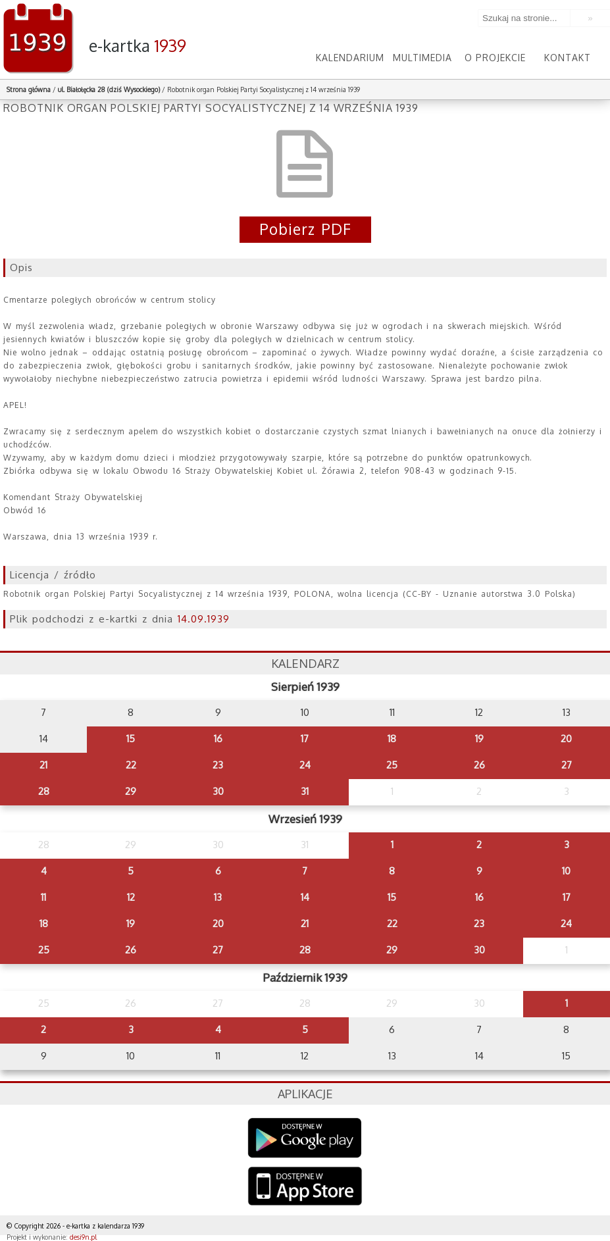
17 (305, 738)
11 (43, 897)
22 (131, 765)
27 (566, 765)
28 (43, 791)
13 (218, 897)
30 (218, 791)
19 (479, 738)
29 (130, 791)
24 (305, 765)
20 (566, 738)
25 (391, 765)
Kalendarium (350, 57)
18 (392, 738)
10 (566, 871)
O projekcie (495, 57)
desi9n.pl (83, 1237)
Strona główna (29, 89)
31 (305, 791)
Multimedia (422, 57)
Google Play (305, 1138)
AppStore (305, 1187)
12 (131, 897)
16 (218, 738)
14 (305, 897)
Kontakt (567, 57)
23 (218, 765)
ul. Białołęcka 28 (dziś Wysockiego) (109, 89)
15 (130, 738)
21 (43, 765)
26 (479, 765)
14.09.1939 (204, 619)
